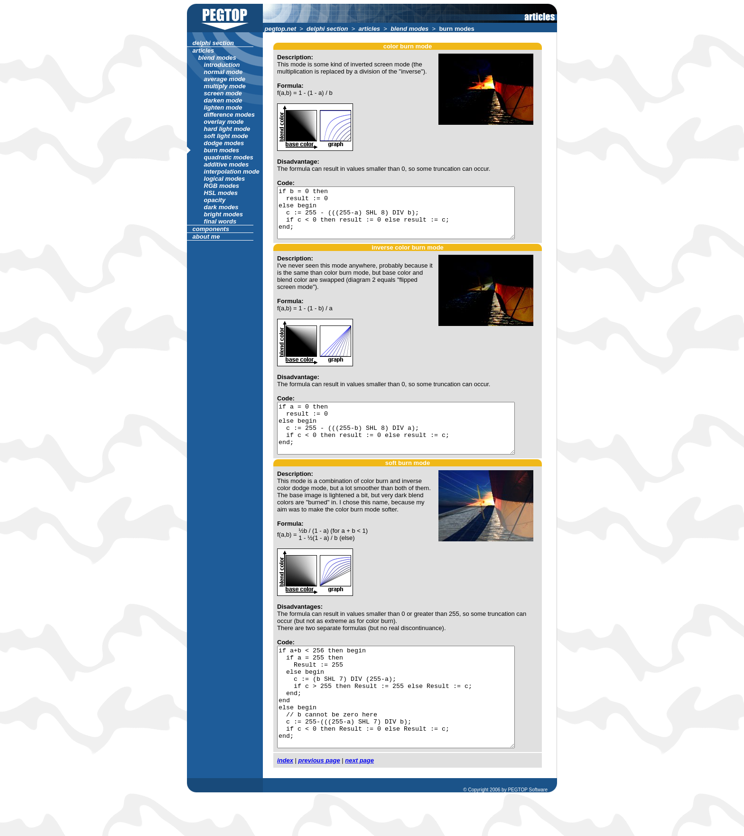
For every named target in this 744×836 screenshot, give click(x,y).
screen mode (221, 93)
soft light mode (225, 135)
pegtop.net (279, 28)
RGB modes (220, 185)
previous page (318, 800)
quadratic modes (227, 157)
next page (358, 800)
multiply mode (223, 86)
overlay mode (222, 121)
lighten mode (222, 107)
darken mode (222, 100)
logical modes (223, 178)
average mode (223, 79)
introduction (221, 64)
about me (205, 236)
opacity (213, 200)
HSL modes (220, 192)
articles (368, 28)
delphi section (326, 28)
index (284, 800)
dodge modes (223, 143)
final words (219, 221)
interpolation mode (230, 171)
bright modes (222, 214)
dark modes (220, 207)
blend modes (408, 28)
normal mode (222, 71)
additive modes (225, 164)
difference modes (228, 114)
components (210, 228)
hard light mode (226, 128)
